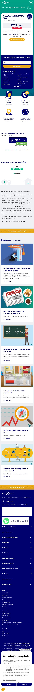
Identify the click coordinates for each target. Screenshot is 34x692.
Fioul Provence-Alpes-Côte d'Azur (10, 553)
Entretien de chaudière (7, 613)
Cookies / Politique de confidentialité (10, 641)
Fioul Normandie (6, 569)
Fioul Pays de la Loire (7, 595)
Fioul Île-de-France (6, 600)
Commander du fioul (17, 503)
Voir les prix (17, 66)
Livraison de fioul (6, 618)
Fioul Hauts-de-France (7, 548)
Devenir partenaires (6, 634)
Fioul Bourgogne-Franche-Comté (10, 584)
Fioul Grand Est (5, 558)
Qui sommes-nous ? (6, 629)
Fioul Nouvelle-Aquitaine (8, 574)
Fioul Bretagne (5, 589)
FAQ (3, 647)
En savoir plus (9, 104)
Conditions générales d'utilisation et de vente (12, 638)
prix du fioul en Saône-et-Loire (11, 34)
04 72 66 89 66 (7, 517)
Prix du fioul (7, 7)
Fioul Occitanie (5, 563)
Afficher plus (17, 86)
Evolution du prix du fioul (7, 620)
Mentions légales (5, 631)
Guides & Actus (5, 649)
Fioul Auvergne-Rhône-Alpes (9, 542)
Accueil (2, 7)
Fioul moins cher (6, 623)
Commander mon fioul (17, 247)
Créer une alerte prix (17, 39)
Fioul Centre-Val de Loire (8, 579)
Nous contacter (5, 636)
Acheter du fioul (5, 609)
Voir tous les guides (17, 256)
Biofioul (4, 616)
